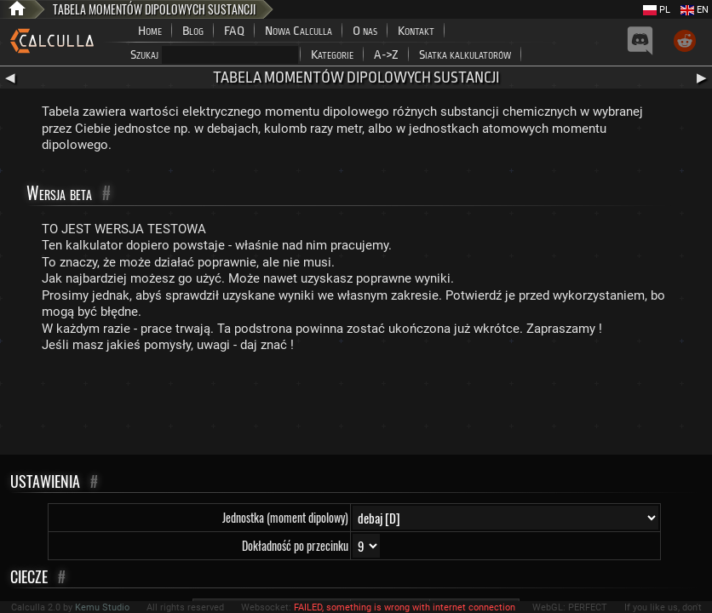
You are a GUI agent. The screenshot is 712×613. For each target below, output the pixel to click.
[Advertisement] (356, 408)
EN (694, 9)
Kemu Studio (102, 607)
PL (656, 9)
